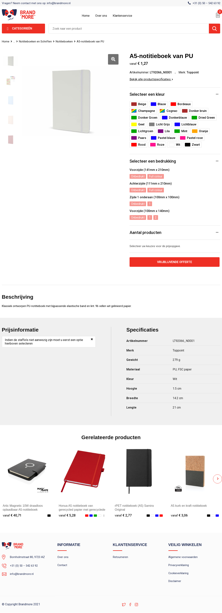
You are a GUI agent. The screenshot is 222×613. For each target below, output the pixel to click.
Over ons (101, 15)
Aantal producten (145, 232)
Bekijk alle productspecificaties (151, 79)
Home (86, 15)
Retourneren (120, 557)
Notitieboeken (64, 41)
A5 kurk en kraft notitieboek (189, 505)
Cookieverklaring (178, 573)
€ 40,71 (12, 515)
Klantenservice (122, 15)
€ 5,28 (67, 515)
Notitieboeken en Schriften (35, 41)
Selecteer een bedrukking (153, 161)
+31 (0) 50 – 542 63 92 (206, 3)
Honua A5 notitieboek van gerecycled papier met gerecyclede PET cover (82, 509)
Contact (62, 565)
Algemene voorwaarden (183, 557)
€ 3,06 (179, 515)
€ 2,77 (123, 515)
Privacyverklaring (178, 565)
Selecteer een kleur (147, 94)
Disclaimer (174, 581)
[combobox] (129, 28)
